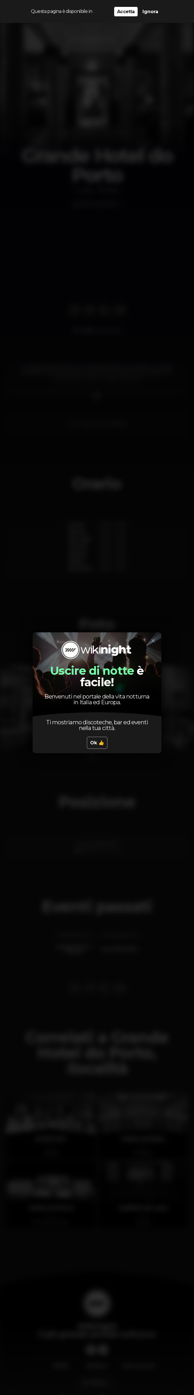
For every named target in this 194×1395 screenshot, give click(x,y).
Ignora (150, 11)
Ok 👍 (97, 742)
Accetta (125, 11)
